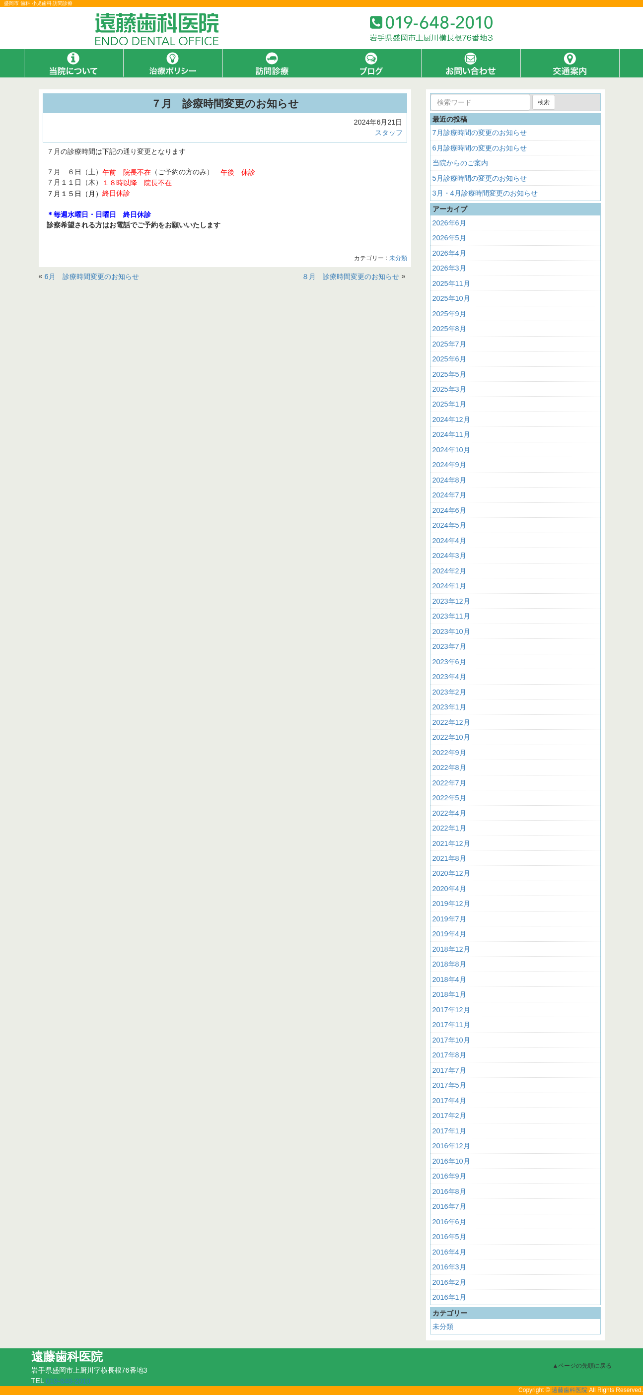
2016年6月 (449, 1222)
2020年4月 (449, 889)
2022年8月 (449, 767)
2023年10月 (451, 631)
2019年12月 (451, 903)
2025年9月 (449, 313)
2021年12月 (451, 843)
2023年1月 (449, 707)
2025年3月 (449, 389)
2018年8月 (449, 964)
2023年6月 (449, 662)
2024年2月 (449, 571)
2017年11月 (451, 1025)
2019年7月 (449, 919)
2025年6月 (449, 359)
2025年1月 (449, 404)
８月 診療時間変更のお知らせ (350, 276)
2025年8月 (449, 329)
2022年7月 (449, 782)
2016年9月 (449, 1176)
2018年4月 (449, 979)
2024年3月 (449, 555)
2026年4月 (449, 253)
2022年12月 (451, 722)
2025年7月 (449, 344)
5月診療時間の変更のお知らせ (479, 178)
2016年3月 (449, 1267)
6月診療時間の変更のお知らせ (479, 148)
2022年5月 (449, 798)
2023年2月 (449, 692)
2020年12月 (451, 873)
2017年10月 (451, 1040)
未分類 (398, 258)
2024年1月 (449, 586)
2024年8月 (449, 480)
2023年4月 (449, 677)
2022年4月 (449, 813)
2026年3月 (449, 268)
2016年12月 (451, 1146)
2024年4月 (449, 541)
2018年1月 (449, 994)
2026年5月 (449, 238)
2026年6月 (449, 223)
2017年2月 (449, 1115)
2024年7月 (449, 495)
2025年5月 (449, 374)
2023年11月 (451, 616)
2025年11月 (451, 283)
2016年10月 (451, 1161)
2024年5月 (449, 525)
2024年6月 (449, 510)
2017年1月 (449, 1131)
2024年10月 (451, 450)
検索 (544, 102)
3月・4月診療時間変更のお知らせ (485, 193)
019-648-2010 (68, 1381)
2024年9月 (449, 465)
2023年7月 (449, 646)
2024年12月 (451, 419)
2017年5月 (449, 1085)
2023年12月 (451, 601)
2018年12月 (451, 949)
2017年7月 (449, 1070)
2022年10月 (451, 737)
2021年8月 (449, 858)
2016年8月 (449, 1191)
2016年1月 (449, 1297)
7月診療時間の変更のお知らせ (479, 133)
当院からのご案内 (460, 163)
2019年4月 (449, 934)
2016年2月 (449, 1282)
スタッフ (389, 133)
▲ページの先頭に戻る (582, 1365)
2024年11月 (451, 434)
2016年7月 (449, 1206)
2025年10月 (451, 298)
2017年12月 (451, 1010)
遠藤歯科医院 (569, 1390)
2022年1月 (449, 828)
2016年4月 (449, 1252)
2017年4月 (449, 1101)
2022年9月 (449, 753)
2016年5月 (449, 1237)
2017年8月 (449, 1055)
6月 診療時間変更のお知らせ (92, 276)
